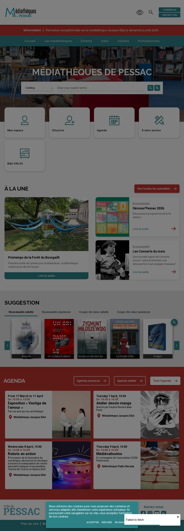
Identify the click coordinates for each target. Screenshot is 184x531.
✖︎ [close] (178, 517)
